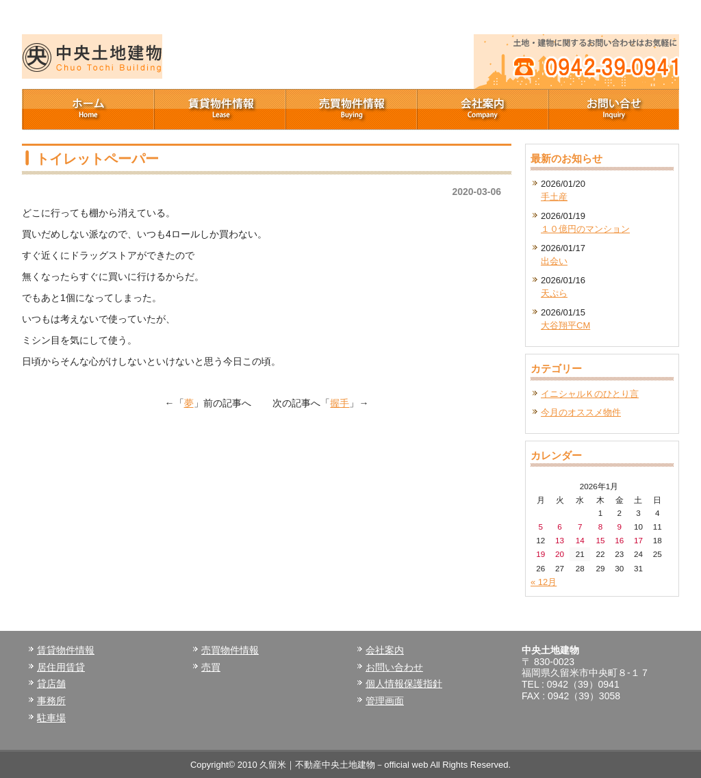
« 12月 (544, 582)
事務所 (51, 700)
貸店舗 (51, 683)
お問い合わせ (394, 667)
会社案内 (482, 109)
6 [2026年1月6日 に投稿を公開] (559, 526)
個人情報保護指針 (404, 683)
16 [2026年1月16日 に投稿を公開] (619, 540)
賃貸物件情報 (219, 109)
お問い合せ (613, 109)
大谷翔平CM (565, 325)
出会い (554, 261)
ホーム (87, 109)
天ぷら (554, 293)
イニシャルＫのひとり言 (590, 394)
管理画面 (385, 700)
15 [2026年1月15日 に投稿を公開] (600, 540)
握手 (339, 403)
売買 (210, 667)
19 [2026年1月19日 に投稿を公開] (540, 553)
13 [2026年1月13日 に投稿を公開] (559, 540)
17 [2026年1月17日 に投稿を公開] (638, 540)
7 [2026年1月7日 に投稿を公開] (580, 526)
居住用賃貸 (61, 667)
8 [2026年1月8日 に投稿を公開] (600, 526)
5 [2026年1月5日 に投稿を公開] (541, 526)
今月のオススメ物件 (581, 412)
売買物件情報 (350, 109)
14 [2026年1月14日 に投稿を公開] (580, 540)
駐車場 (51, 717)
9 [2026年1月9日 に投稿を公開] (619, 526)
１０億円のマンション (585, 229)
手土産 (554, 197)
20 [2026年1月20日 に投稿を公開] (559, 553)
